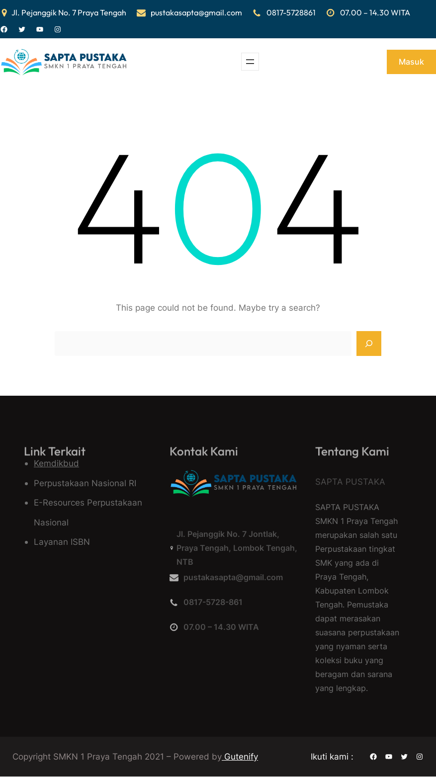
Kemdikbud (56, 463)
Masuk (411, 62)
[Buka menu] (250, 62)
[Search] (368, 343)
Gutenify (240, 756)
